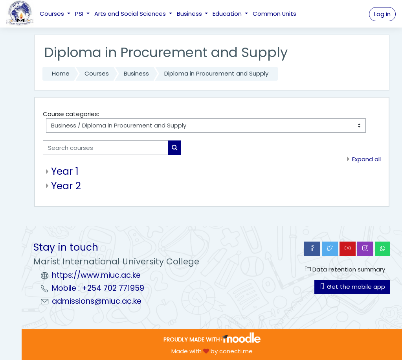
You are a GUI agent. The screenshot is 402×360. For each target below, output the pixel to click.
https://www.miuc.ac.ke (96, 275)
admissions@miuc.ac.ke (96, 301)
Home (61, 73)
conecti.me (236, 351)
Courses (53, 13)
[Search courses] (105, 147)
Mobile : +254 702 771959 (98, 288)
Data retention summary (345, 269)
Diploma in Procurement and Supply (216, 73)
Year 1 (65, 171)
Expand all (366, 159)
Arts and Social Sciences (130, 13)
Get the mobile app (352, 286)
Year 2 (66, 186)
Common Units (274, 13)
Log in (382, 14)
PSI (80, 13)
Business (190, 13)
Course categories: (71, 114)
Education (228, 13)
